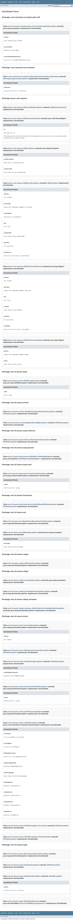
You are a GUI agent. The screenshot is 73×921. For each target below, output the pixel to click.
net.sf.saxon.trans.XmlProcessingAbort (25, 712)
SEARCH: (50, 5)
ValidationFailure (10, 890)
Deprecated (27, 2)
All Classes (4, 5)
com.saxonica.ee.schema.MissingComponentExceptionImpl (33, 76)
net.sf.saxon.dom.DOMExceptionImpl (24, 381)
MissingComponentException (15, 79)
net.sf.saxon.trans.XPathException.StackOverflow (29, 837)
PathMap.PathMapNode (29, 459)
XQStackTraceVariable (12, 329)
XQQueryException (58, 107)
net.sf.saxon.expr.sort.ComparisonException (27, 473)
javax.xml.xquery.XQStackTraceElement (25, 266)
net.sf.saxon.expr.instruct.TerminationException (28, 440)
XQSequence (8, 217)
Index (33, 2)
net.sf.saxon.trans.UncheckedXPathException (27, 687)
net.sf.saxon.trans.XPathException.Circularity (27, 826)
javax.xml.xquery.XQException (21, 148)
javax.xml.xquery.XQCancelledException (25, 107)
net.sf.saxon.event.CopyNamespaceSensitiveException (31, 411)
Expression (8, 60)
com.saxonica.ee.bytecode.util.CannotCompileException (32, 26)
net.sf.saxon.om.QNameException (22, 532)
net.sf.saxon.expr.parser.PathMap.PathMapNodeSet (30, 456)
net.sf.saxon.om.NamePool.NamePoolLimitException (30, 521)
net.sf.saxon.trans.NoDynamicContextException (28, 650)
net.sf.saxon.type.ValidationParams (23, 901)
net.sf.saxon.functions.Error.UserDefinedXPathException (32, 504)
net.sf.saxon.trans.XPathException (23, 723)
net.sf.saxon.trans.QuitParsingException (25, 661)
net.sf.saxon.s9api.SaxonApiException (24, 580)
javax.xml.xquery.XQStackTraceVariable (25, 340)
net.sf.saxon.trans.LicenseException (23, 625)
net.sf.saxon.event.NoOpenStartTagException (27, 423)
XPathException (9, 414)
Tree (20, 2)
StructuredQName (10, 737)
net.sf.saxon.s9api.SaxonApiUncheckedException (29, 591)
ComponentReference (11, 91)
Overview (4, 2)
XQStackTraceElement (11, 256)
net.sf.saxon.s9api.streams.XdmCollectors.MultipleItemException (36, 608)
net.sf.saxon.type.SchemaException (23, 865)
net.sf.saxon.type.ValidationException (24, 876)
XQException (8, 133)
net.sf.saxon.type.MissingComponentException (28, 854)
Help (37, 2)
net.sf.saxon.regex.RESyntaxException (24, 563)
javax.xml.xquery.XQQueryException (23, 183)
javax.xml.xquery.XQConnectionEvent (24, 118)
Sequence (7, 747)
